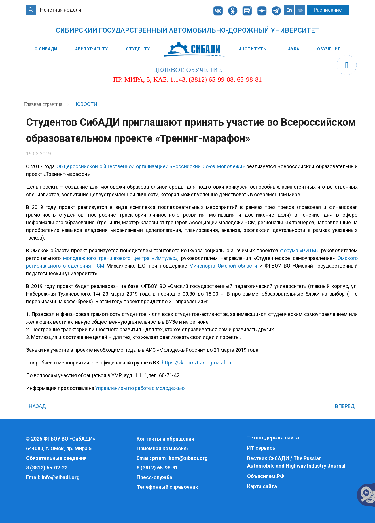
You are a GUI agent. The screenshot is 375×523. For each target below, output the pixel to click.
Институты (252, 49)
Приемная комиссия (162, 448)
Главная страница (43, 104)
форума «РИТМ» (299, 250)
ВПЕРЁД (346, 406)
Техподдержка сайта (273, 438)
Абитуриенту (91, 49)
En (289, 10)
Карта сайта (262, 486)
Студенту (138, 49)
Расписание (328, 10)
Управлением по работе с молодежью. (140, 388)
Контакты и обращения (165, 439)
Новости (85, 104)
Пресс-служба (154, 477)
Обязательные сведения (56, 458)
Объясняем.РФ (265, 476)
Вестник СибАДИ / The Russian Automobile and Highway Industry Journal (296, 462)
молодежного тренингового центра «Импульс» (120, 258)
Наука (292, 49)
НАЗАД (36, 406)
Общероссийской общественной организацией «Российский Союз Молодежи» (150, 166)
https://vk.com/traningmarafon (196, 363)
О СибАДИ (46, 49)
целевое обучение (187, 69)
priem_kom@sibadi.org (180, 458)
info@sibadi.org (61, 477)
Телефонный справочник (167, 487)
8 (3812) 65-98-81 (157, 468)
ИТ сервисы (262, 448)
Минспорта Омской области (223, 266)
